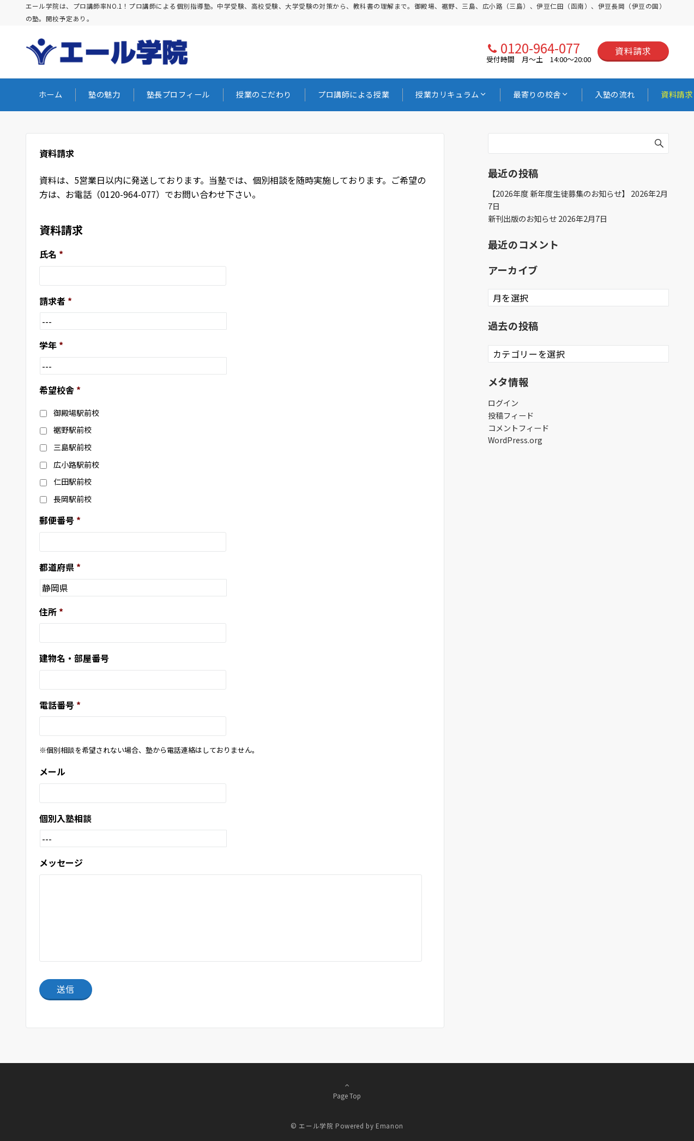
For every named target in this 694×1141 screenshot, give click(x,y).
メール (52, 771)
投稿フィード (511, 415)
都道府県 (60, 567)
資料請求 (633, 50)
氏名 (51, 254)
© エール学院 (312, 1125)
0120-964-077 (540, 47)
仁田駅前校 (72, 481)
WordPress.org (515, 439)
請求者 (55, 301)
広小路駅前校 (76, 464)
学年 (51, 345)
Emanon (389, 1125)
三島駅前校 (72, 447)
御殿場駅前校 (76, 412)
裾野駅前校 (72, 429)
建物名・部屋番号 (74, 658)
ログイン (503, 402)
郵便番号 (60, 520)
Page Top (347, 1090)
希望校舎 (60, 390)
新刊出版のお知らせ (522, 218)
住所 (51, 612)
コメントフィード (518, 427)
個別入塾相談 (65, 818)
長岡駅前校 (72, 498)
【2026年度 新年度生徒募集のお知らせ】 (558, 193)
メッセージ (61, 862)
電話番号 (60, 705)
